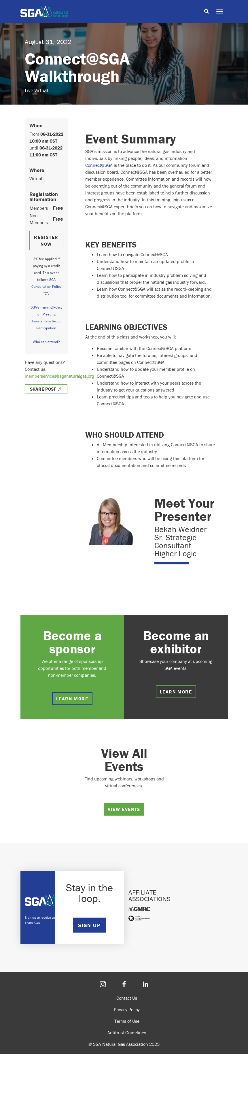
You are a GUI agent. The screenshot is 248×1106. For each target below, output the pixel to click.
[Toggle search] (206, 11)
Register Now (46, 240)
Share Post (43, 389)
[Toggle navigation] (220, 11)
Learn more (72, 699)
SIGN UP (89, 925)
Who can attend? (46, 341)
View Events (124, 809)
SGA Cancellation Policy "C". (46, 286)
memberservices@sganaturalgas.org (59, 376)
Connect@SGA (99, 165)
